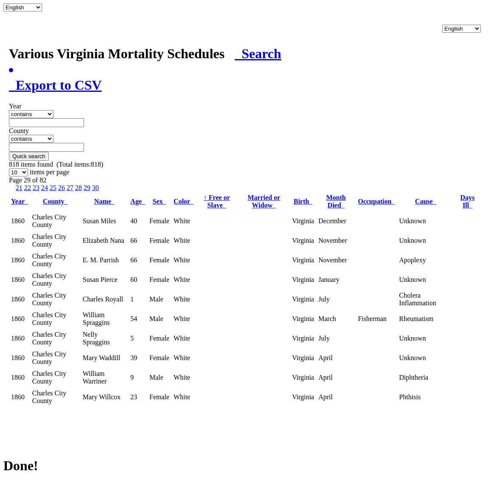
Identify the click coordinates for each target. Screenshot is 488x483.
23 (36, 187)
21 (19, 187)
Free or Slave (217, 201)
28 (78, 187)
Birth (303, 201)
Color (184, 201)
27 (70, 187)
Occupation (376, 201)
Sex (159, 201)
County (55, 201)
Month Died (336, 201)
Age (137, 201)
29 (87, 187)
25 (53, 187)
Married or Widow (263, 201)
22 (27, 187)
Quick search (28, 156)
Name (104, 201)
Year (19, 201)
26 (61, 187)
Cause (425, 201)
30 (95, 187)
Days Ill (467, 201)
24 (44, 187)
